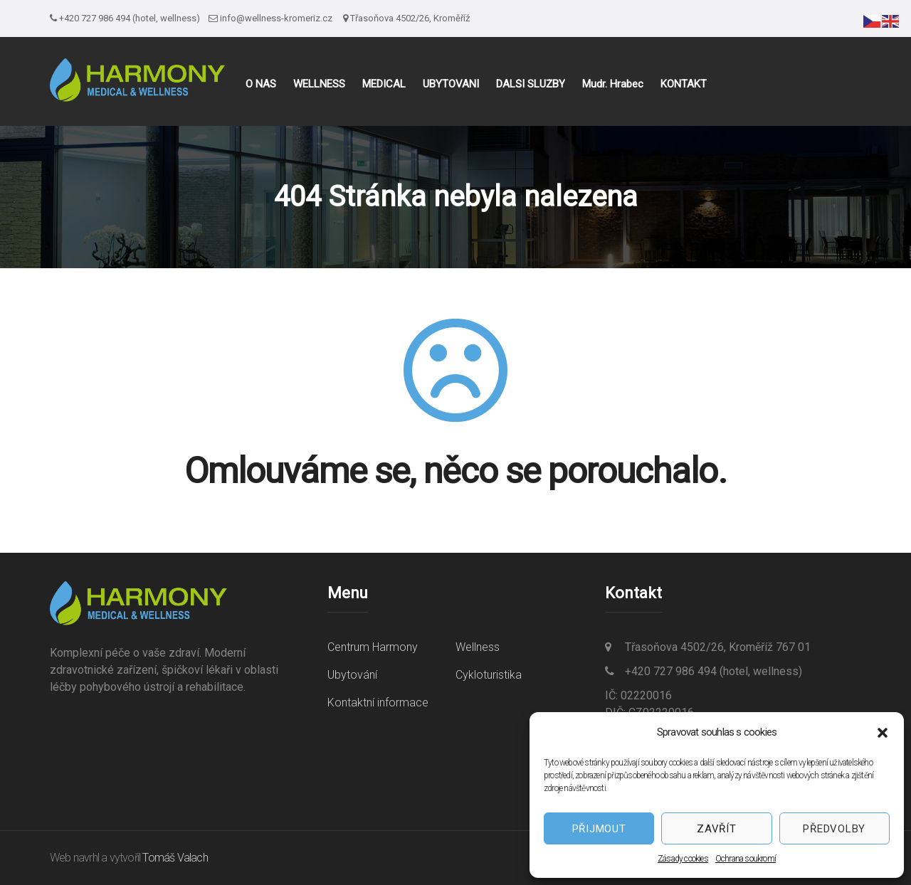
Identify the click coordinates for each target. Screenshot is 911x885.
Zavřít (717, 828)
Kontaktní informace (377, 702)
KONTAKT (683, 84)
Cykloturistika (489, 675)
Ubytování (352, 675)
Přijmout (599, 828)
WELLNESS (319, 84)
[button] (882, 733)
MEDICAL (384, 84)
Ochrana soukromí (745, 859)
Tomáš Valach (174, 857)
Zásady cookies (683, 859)
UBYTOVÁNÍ (451, 84)
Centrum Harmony (372, 647)
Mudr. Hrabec (612, 84)
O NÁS (261, 84)
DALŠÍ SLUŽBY (530, 84)
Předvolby (834, 828)
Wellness (478, 647)
